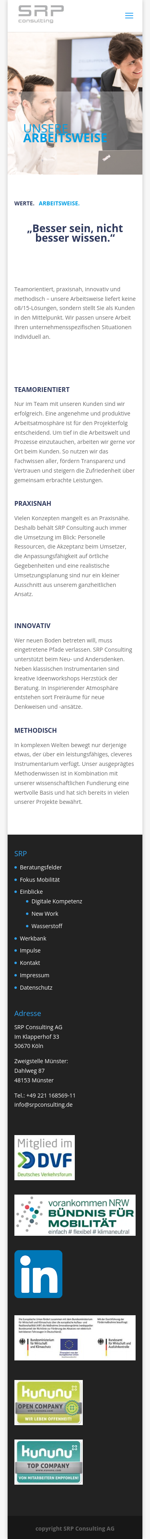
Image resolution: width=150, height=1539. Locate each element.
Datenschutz (36, 987)
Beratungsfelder (41, 867)
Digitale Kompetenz (57, 901)
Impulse (30, 950)
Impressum (35, 975)
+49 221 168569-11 (51, 1095)
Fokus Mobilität (40, 879)
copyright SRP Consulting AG (75, 1528)
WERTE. (24, 203)
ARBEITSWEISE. (59, 203)
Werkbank (33, 938)
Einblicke (31, 891)
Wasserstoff (47, 926)
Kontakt (30, 962)
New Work (45, 913)
